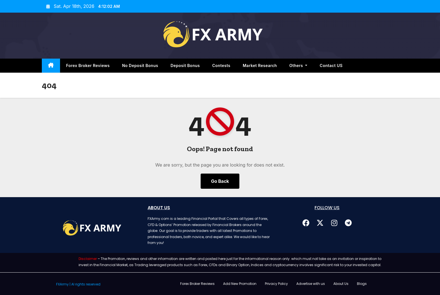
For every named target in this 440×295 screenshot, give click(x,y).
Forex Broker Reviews (88, 65)
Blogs (362, 283)
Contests (221, 65)
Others (298, 65)
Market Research (260, 65)
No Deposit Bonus (140, 65)
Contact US (331, 65)
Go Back (220, 181)
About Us (341, 283)
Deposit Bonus (185, 65)
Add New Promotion (239, 283)
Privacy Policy (276, 283)
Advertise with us (310, 283)
